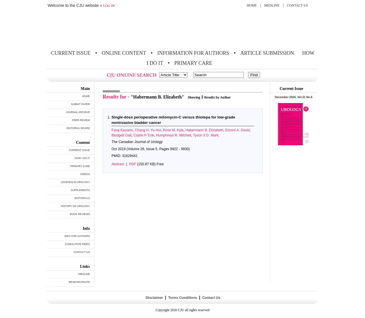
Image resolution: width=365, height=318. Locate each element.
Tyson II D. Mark (205, 135)
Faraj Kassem (122, 130)
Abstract (117, 164)
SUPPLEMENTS (80, 190)
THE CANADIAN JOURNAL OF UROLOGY (89, 29)
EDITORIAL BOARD (78, 128)
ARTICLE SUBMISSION (267, 53)
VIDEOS (85, 174)
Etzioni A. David (237, 130)
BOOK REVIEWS (80, 214)
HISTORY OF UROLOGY (75, 206)
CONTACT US (297, 5)
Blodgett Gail (121, 135)
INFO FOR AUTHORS (77, 236)
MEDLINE (271, 5)
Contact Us (210, 298)
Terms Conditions (182, 298)
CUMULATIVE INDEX (77, 244)
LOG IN (109, 6)
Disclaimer (154, 298)
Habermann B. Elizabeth (204, 130)
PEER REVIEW (81, 120)
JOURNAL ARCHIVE (78, 112)
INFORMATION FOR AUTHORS (193, 53)
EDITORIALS (82, 198)
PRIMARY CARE (193, 63)
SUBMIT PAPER (80, 104)
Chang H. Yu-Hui (148, 130)
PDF (132, 164)
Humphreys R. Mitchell (173, 135)
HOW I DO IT (82, 158)
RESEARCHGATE (79, 282)
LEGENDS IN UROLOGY (75, 182)
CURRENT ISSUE (70, 53)
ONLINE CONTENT (124, 53)
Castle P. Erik (143, 135)
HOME (252, 5)
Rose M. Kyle (173, 130)
